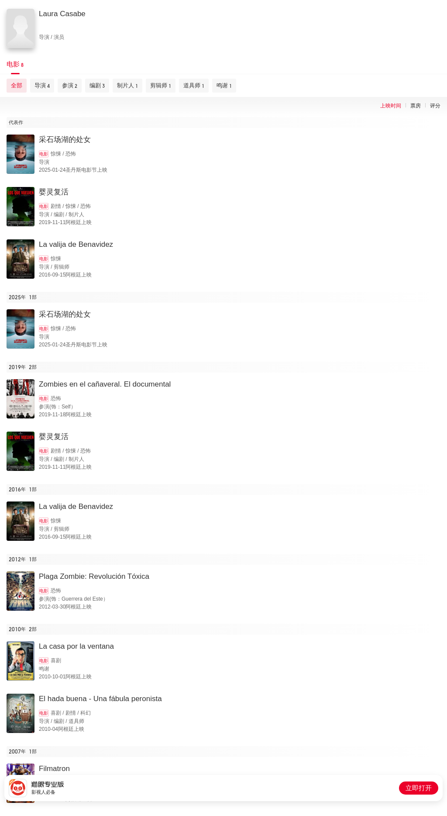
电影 (43, 154)
